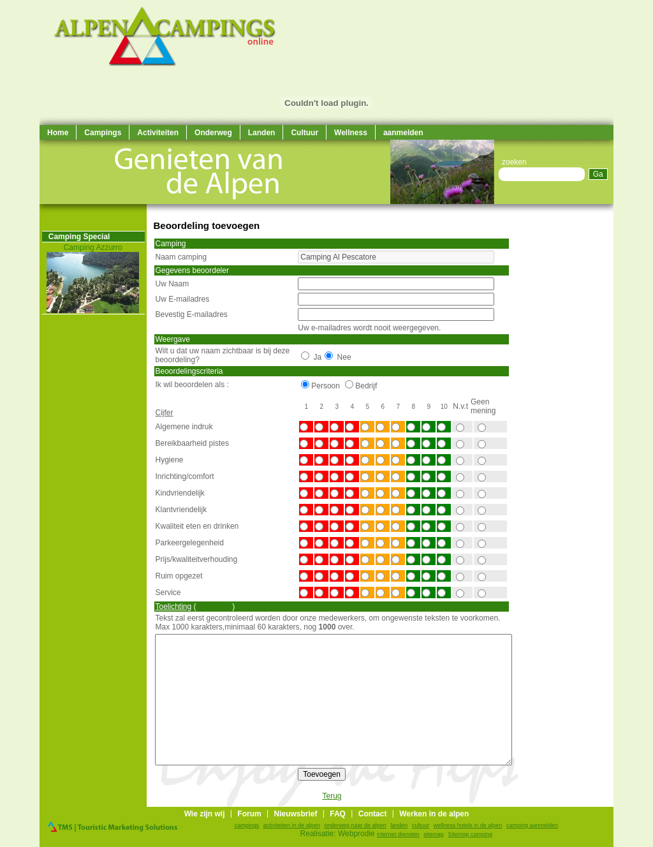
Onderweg (213, 132)
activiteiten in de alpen (291, 825)
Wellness (350, 132)
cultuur (420, 825)
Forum (249, 813)
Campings (102, 132)
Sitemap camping (470, 834)
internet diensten (398, 834)
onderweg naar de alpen (355, 825)
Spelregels (214, 606)
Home (57, 132)
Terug (331, 796)
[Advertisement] (575, 395)
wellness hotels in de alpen (468, 825)
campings (247, 825)
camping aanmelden (532, 825)
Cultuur (304, 132)
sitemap (433, 834)
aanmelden (403, 132)
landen (398, 825)
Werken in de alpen (434, 813)
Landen (261, 132)
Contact (372, 813)
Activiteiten (158, 132)
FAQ (338, 813)
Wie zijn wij (204, 813)
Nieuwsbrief (295, 813)
